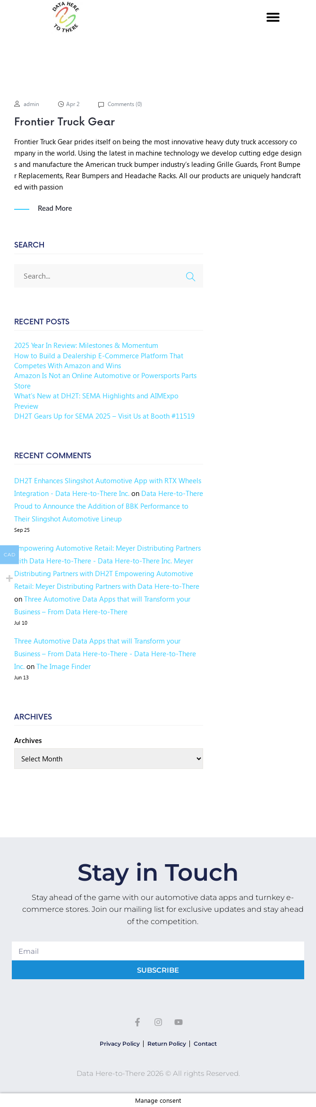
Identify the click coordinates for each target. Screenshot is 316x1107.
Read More (55, 208)
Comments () (124, 103)
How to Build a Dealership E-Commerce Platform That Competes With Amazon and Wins (98, 360)
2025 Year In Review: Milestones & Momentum (86, 345)
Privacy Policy (120, 1043)
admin (31, 103)
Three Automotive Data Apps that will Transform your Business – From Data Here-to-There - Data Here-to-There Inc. (105, 653)
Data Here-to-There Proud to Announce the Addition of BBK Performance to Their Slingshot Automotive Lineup (108, 505)
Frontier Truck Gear (64, 122)
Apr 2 (72, 103)
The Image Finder (63, 666)
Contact (205, 1043)
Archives (28, 740)
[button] (272, 17)
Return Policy (166, 1043)
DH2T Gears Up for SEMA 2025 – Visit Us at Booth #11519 (104, 416)
